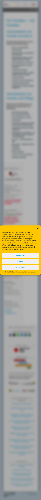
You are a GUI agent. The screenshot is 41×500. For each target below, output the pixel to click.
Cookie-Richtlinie (10, 275)
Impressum (33, 275)
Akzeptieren (20, 259)
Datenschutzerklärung (22, 275)
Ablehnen (20, 265)
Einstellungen (20, 271)
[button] (38, 232)
